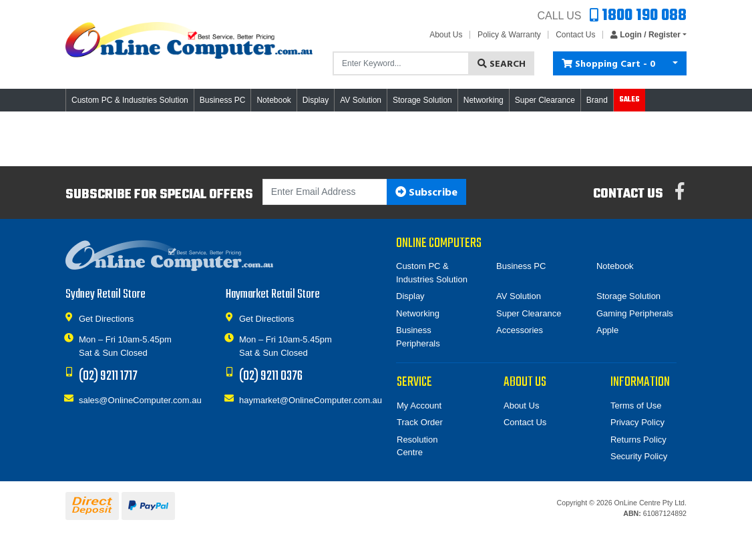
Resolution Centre (417, 446)
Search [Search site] (502, 64)
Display (410, 296)
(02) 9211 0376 (271, 376)
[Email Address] (324, 192)
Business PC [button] (223, 100)
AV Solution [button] (360, 100)
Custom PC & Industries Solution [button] (129, 100)
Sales (629, 99)
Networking (417, 313)
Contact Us (575, 34)
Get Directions (106, 318)
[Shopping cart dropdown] (675, 63)
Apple (607, 330)
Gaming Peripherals (634, 313)
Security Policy (638, 456)
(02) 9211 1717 (108, 376)
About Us (445, 34)
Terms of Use (636, 405)
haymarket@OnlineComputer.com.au (310, 399)
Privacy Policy (637, 422)
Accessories (519, 330)
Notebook (615, 266)
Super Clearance (545, 100)
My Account (419, 405)
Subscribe (426, 193)
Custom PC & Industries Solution (431, 272)
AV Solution (518, 296)
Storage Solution (628, 296)
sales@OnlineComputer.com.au (140, 399)
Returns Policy (638, 440)
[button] (645, 34)
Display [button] (316, 100)
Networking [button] (483, 100)
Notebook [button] (273, 100)
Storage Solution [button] (422, 100)
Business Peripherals (418, 336)
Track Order (420, 422)
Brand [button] (597, 100)
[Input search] (401, 63)
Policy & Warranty (509, 34)
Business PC (521, 266)
